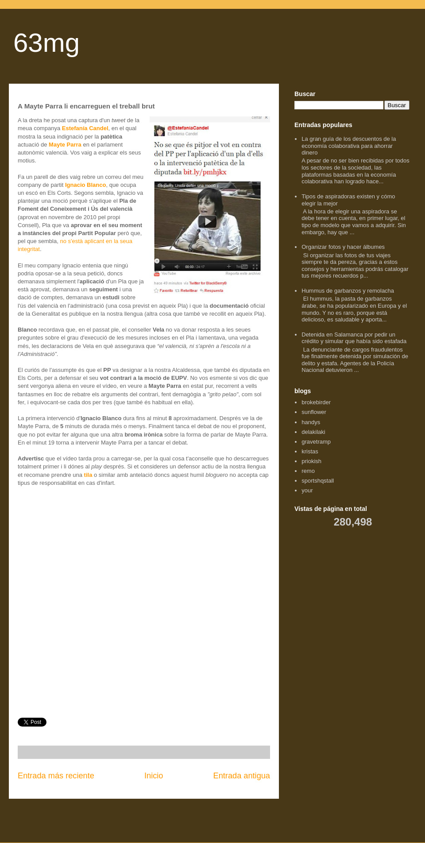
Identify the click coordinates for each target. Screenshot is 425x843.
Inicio (153, 775)
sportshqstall (317, 480)
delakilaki (313, 432)
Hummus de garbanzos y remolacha (347, 290)
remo (308, 471)
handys (310, 422)
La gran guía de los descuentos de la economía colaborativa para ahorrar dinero (348, 145)
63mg (46, 43)
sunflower (313, 412)
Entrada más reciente (56, 775)
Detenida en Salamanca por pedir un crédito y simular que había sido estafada (353, 338)
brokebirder (316, 402)
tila (88, 475)
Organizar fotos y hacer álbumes (343, 247)
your (307, 490)
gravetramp (316, 441)
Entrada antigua (241, 775)
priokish (311, 461)
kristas (309, 451)
